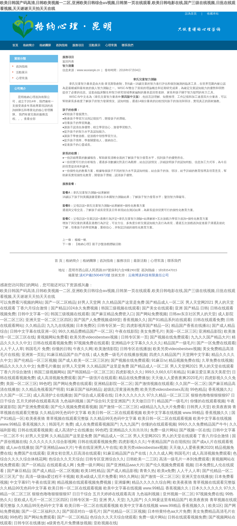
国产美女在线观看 (157, 308)
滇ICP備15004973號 (94, 275)
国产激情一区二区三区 (118, 407)
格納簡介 (72, 261)
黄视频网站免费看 (52, 337)
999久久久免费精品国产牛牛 (202, 424)
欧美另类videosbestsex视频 (94, 337)
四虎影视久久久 (129, 372)
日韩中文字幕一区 (33, 314)
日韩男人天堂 (198, 407)
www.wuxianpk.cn (88, 70)
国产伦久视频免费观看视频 (74, 407)
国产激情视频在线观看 (154, 384)
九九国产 (134, 500)
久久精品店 (35, 325)
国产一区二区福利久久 (41, 511)
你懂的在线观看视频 (207, 401)
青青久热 (147, 471)
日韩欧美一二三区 (141, 459)
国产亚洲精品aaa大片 (54, 447)
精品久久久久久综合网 (151, 482)
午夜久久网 (82, 349)
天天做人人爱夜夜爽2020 (191, 447)
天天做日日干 (143, 401)
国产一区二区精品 (60, 302)
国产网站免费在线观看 (72, 384)
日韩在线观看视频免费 (52, 343)
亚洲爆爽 (122, 482)
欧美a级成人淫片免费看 (96, 476)
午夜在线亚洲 (43, 482)
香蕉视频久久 (134, 320)
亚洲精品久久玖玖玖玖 (128, 430)
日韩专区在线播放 (135, 349)
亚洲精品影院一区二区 (113, 384)
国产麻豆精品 (18, 471)
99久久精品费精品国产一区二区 (85, 331)
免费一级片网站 (163, 430)
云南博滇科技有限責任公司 (148, 275)
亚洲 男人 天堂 (112, 500)
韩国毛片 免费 (37, 349)
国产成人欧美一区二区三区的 (83, 360)
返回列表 (68, 61)
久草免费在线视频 (217, 360)
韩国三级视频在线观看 (120, 308)
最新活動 (140, 261)
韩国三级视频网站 (49, 372)
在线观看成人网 (61, 465)
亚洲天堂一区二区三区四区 (48, 320)
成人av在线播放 (19, 447)
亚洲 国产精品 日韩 (191, 308)
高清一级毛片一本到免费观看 (184, 459)
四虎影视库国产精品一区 (147, 325)
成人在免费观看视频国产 (96, 424)
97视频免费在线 (209, 494)
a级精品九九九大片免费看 (162, 407)
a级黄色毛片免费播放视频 (69, 523)
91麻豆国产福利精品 (83, 389)
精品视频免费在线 (184, 360)
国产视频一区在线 (194, 430)
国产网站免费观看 (39, 517)
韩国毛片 (182, 453)
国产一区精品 (33, 465)
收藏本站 (213, 13)
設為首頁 (191, 13)
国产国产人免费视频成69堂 (97, 320)
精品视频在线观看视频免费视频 (84, 482)
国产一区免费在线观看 (216, 343)
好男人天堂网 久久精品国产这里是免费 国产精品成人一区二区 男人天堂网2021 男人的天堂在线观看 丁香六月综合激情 (127, 436)
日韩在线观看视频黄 (35, 430)
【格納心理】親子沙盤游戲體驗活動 (97, 244)
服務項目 (123, 261)
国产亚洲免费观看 (33, 407)
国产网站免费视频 (151, 314)
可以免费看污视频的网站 (21, 302)
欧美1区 (215, 505)
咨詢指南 (106, 261)
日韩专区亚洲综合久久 (104, 459)
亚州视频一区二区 (178, 494)
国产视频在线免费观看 (169, 337)
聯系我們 (174, 261)
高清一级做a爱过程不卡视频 (49, 476)
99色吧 (45, 384)
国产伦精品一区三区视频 (35, 360)
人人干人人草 (11, 349)
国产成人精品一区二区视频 (55, 471)
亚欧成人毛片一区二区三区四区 (41, 500)
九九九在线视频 (60, 325)
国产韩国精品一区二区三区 (90, 372)
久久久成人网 (160, 453)
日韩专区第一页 (110, 325)
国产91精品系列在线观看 (169, 320)
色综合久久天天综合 (66, 459)
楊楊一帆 (80, 239)
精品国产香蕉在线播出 (190, 325)
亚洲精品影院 (210, 331)
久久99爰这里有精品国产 (165, 500)
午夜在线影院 (126, 331)
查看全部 (30, 118)
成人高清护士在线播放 (52, 395)
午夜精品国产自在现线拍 (169, 442)
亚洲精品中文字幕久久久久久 (136, 343)
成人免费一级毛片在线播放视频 (120, 355)
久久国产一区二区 (190, 384)
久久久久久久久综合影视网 (52, 442)
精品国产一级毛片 (178, 343)
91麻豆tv (158, 360)
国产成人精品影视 (122, 471)
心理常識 (157, 261)
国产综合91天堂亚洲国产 (108, 401)
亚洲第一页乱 (33, 355)
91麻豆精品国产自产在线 (69, 355)
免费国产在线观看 (29, 453)
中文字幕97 (20, 482)
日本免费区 (85, 325)
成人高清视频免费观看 (56, 378)
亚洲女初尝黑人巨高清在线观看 (74, 453)
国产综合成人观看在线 (93, 395)
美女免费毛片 (151, 331)
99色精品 (198, 389)
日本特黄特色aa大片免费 (169, 511)
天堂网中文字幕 (195, 355)
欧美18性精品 (92, 471)
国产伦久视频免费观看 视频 (169, 465)
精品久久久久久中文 (17, 366)
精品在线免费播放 (133, 378)
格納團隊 (89, 261)
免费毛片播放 (48, 366)
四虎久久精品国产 (164, 355)
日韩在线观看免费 (208, 320)
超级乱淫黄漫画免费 (121, 389)
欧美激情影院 (106, 349)
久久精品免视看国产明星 (43, 389)
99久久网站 (129, 476)
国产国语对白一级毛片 (81, 511)
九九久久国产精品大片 (210, 337)
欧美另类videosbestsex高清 (164, 389)
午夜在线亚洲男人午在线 (96, 447)
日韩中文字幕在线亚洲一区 (33, 331)
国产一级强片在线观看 (97, 378)
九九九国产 (129, 424)
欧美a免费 (166, 471)
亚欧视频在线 (105, 523)
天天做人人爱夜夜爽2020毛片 (177, 378)
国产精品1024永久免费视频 (75, 308)
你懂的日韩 (61, 349)
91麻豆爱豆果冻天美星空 (208, 372)
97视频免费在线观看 (91, 343)
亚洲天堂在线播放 (197, 476)
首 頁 (58, 261)
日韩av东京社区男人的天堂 (192, 314)
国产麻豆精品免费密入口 (112, 314)
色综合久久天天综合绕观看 (113, 517)
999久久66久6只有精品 (165, 372)
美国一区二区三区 (181, 331)
